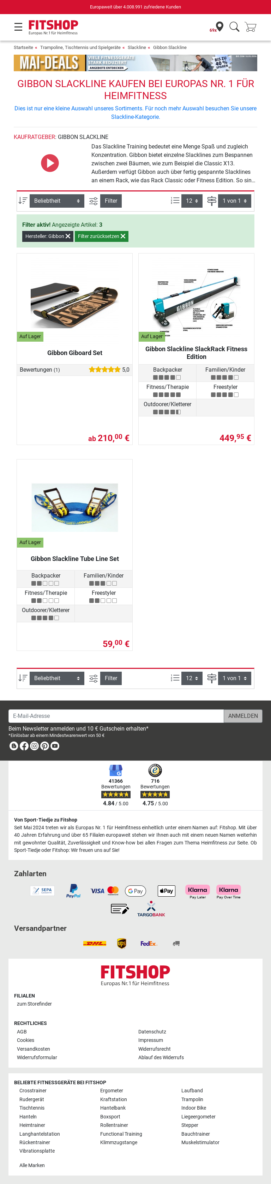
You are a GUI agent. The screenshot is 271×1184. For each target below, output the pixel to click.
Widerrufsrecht (154, 1049)
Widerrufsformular (37, 1058)
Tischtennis (31, 1108)
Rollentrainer (114, 1125)
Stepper (189, 1125)
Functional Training (121, 1134)
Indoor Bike (193, 1108)
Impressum (150, 1040)
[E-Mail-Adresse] (116, 716)
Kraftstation (113, 1100)
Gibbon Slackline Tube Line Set (75, 558)
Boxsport (110, 1117)
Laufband (192, 1091)
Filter (111, 200)
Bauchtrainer (195, 1134)
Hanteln (28, 1117)
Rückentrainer (34, 1143)
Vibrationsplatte (37, 1151)
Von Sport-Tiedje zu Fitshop (45, 820)
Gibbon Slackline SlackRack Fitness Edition (196, 352)
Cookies (25, 1040)
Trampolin (192, 1100)
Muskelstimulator (200, 1143)
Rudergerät (31, 1100)
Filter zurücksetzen (101, 236)
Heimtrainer (32, 1125)
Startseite (23, 47)
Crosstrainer (33, 1091)
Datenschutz (152, 1032)
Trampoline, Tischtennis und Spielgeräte (80, 47)
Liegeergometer (198, 1117)
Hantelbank (113, 1108)
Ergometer (111, 1091)
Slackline (137, 47)
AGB (22, 1032)
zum (34, 1004)
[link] (13, 747)
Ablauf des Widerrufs (161, 1058)
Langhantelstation (39, 1134)
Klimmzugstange (118, 1143)
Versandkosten (33, 1049)
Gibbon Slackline (170, 47)
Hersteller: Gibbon (47, 236)
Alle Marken (32, 1165)
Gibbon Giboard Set (74, 352)
